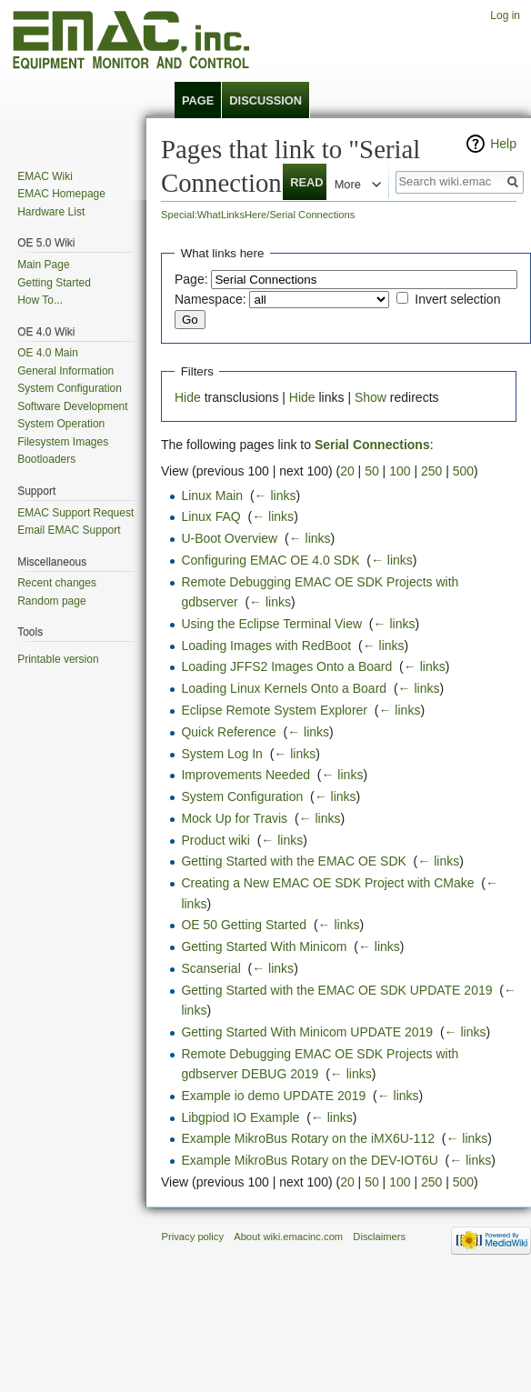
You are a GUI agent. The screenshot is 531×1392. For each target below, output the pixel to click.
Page (198, 100)
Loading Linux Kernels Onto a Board (283, 688)
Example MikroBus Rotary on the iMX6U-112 (308, 1138)
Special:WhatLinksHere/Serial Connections (258, 214)
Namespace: (210, 299)
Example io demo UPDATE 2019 (273, 1095)
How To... (40, 300)
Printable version (57, 659)
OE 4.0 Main (47, 352)
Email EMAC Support (68, 530)
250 (431, 471)
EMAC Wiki (45, 176)
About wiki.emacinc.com (288, 1236)
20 (347, 471)
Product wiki (215, 840)
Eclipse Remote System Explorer (274, 710)
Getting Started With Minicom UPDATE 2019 (307, 1032)
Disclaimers (379, 1236)
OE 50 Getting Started (243, 924)
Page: (191, 279)
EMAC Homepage (61, 193)
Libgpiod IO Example (240, 1117)
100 (399, 471)
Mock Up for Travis (234, 818)
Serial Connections (372, 444)
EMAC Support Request (75, 512)
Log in (505, 15)
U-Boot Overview (229, 538)
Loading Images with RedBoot (266, 645)
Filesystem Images (62, 442)
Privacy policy (193, 1236)
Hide (188, 397)
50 (372, 471)
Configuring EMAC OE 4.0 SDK (270, 560)
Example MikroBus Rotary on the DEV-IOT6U (309, 1160)
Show (370, 397)
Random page (51, 601)
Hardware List (51, 211)
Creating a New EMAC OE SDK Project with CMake (327, 883)
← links (275, 495)
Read (296, 182)
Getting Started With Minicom (263, 946)
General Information (65, 371)
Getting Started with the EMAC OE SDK (293, 861)
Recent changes (56, 582)
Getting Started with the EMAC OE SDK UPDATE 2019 (336, 990)
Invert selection (457, 299)
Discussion (265, 100)
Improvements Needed (245, 774)
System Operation (61, 423)
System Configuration (242, 796)
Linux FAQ (210, 516)
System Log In (222, 753)
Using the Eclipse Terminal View (271, 623)
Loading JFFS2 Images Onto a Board (286, 666)
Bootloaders (46, 459)
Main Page (43, 264)
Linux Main (212, 495)
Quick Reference (228, 732)
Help (503, 143)
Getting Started (54, 282)
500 (463, 471)
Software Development (72, 406)
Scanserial (210, 968)
